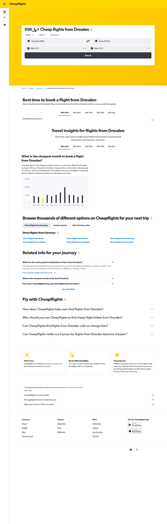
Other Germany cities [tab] (81, 225)
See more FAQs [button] (68, 289)
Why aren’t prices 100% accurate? (89, 404)
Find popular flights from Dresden (39, 272)
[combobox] (30, 35)
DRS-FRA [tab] (89, 113)
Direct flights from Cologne (34, 242)
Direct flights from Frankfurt (122, 242)
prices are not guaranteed (74, 387)
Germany (40, 88)
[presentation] (91, 29)
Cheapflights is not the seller (89, 395)
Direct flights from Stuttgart (78, 242)
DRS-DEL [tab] (111, 113)
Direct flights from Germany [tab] (36, 225)
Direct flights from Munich (77, 238)
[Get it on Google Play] (135, 424)
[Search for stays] (4, 17)
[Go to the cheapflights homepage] (19, 4)
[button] (4, 4)
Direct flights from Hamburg (122, 238)
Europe (31, 88)
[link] (131, 450)
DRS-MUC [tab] (77, 113)
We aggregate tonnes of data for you (89, 399)
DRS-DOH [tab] (65, 113)
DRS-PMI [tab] (100, 113)
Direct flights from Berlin (33, 238)
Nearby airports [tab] (60, 225)
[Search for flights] (4, 12)
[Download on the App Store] (135, 431)
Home (24, 88)
